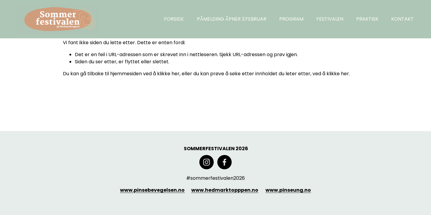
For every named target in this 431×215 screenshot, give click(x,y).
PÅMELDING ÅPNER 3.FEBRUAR (231, 19)
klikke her (168, 73)
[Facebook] (224, 162)
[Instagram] (206, 162)
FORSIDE (174, 19)
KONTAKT (402, 19)
